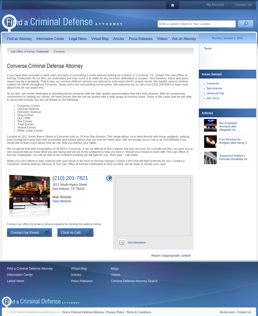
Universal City (215, 93)
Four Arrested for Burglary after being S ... (233, 143)
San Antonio (214, 88)
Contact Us (243, 4)
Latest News (15, 281)
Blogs (115, 268)
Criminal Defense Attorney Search (134, 281)
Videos (115, 275)
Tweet (208, 48)
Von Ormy (213, 98)
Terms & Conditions (138, 312)
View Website (61, 201)
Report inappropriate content (171, 255)
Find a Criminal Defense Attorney (30, 268)
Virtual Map (78, 268)
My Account (215, 4)
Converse (213, 83)
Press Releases (82, 281)
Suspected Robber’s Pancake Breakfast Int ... (233, 159)
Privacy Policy (115, 312)
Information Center (20, 275)
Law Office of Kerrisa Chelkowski (30, 51)
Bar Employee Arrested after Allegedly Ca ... (229, 126)
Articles (76, 275)
